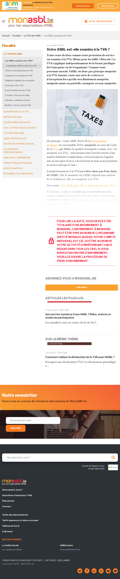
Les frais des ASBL (14, 133)
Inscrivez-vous (108, 5)
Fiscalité (16, 35)
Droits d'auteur (12, 168)
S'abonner (81, 287)
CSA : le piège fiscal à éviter (19, 128)
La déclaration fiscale (17, 122)
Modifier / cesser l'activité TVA (18, 105)
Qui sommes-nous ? (12, 490)
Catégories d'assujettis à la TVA (18, 75)
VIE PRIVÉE (50, 560)
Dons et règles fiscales (17, 163)
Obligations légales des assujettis (19, 80)
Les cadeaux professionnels (13, 151)
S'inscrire (15, 428)
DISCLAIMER (63, 560)
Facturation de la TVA (14, 85)
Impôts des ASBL (12, 117)
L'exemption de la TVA (16, 111)
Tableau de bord (10, 526)
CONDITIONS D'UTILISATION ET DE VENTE (22, 560)
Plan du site (8, 501)
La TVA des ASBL (32, 35)
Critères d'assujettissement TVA (19, 70)
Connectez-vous (83, 5)
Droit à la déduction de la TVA (17, 90)
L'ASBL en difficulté (14, 138)
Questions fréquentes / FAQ (17, 495)
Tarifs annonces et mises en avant (20, 520)
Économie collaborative (18, 173)
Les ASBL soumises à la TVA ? (19, 61)
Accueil (5, 35)
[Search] (60, 457)
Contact (6, 506)
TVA (55, 149)
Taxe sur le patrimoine (17, 157)
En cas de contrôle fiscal (18, 144)
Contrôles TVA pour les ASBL (17, 95)
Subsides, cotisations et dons (17, 100)
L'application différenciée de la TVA (21, 66)
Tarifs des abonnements (15, 515)
